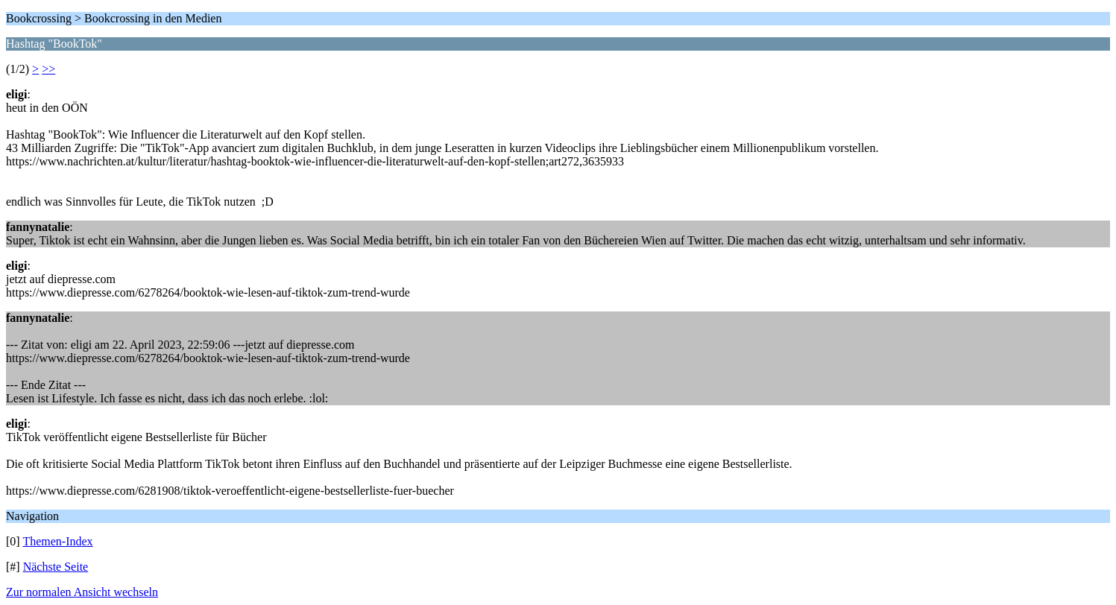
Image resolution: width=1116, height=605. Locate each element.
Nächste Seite (56, 566)
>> (48, 69)
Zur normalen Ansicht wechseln (82, 592)
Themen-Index (57, 541)
